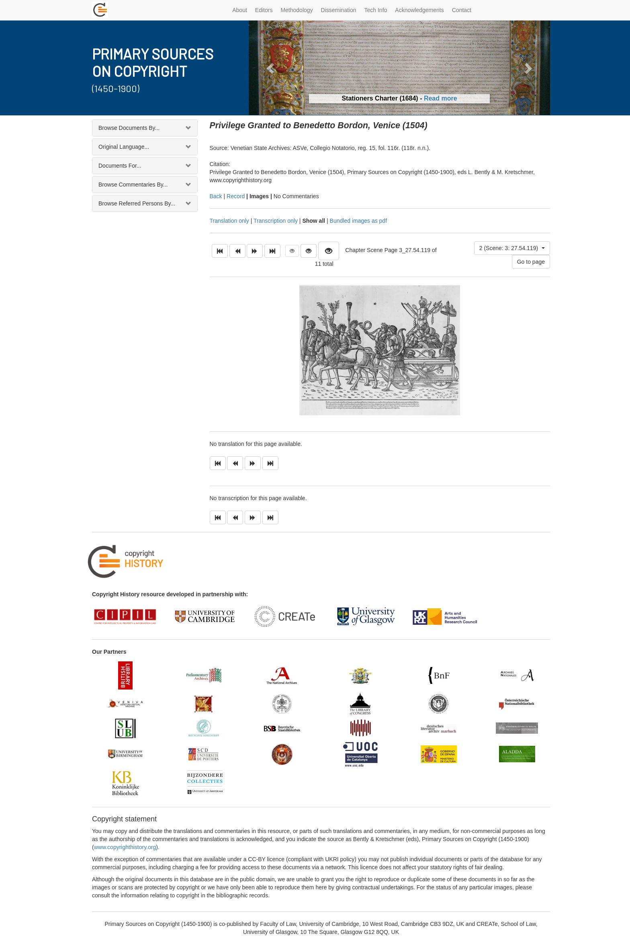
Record (236, 196)
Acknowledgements (419, 10)
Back (216, 196)
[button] (271, 67)
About (239, 10)
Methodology (296, 10)
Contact (461, 10)
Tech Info (375, 10)
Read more (440, 98)
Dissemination (338, 10)
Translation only (229, 221)
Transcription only (276, 221)
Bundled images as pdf (358, 221)
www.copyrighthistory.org (125, 847)
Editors (264, 10)
